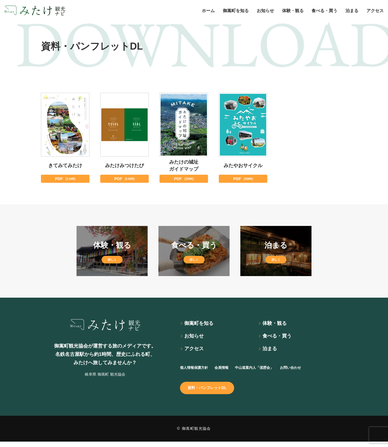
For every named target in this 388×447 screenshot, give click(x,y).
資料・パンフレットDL (211, 392)
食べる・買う (279, 338)
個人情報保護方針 (197, 371)
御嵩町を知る (201, 325)
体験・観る (276, 325)
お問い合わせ (311, 371)
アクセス (195, 352)
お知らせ (195, 338)
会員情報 (229, 371)
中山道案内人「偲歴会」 (268, 371)
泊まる (271, 352)
